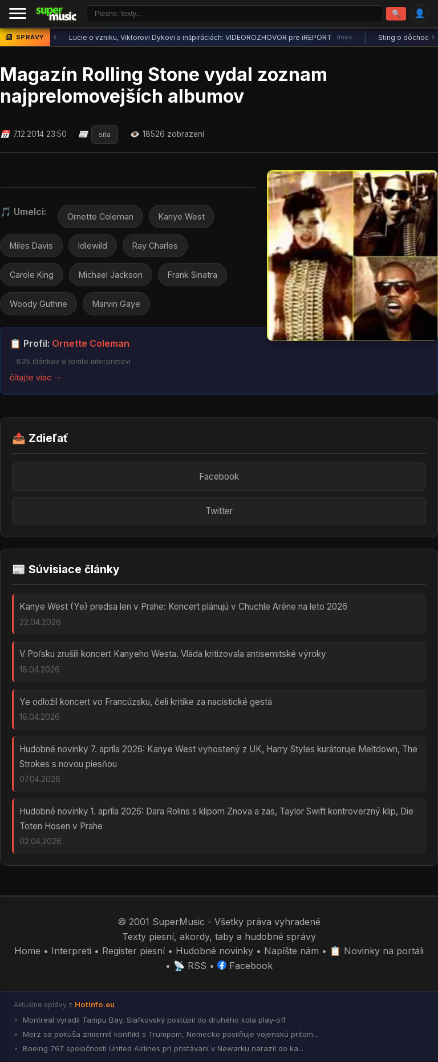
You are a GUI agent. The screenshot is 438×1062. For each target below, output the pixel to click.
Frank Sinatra (192, 274)
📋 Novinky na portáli (377, 950)
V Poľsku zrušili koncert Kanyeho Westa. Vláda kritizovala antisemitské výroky (172, 654)
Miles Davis (31, 245)
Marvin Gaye (116, 304)
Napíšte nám (291, 950)
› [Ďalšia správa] (433, 37)
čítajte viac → (36, 378)
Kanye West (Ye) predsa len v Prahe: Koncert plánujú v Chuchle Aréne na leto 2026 (183, 606)
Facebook (219, 476)
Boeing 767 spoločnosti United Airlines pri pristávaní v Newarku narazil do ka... (162, 1048)
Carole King (32, 274)
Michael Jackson (111, 274)
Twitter (219, 510)
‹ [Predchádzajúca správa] (55, 37)
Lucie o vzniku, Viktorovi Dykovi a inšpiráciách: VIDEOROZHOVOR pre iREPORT (210, 38)
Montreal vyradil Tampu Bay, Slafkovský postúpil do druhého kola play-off (153, 1020)
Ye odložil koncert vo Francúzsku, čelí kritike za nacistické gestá (145, 701)
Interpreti (71, 950)
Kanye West (182, 216)
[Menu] (17, 14)
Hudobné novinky (214, 950)
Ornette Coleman (100, 216)
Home (27, 950)
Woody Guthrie (38, 304)
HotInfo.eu (95, 1005)
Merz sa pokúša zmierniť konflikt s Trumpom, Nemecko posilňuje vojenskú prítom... (169, 1034)
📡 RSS (189, 965)
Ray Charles (155, 245)
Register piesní (133, 950)
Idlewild (92, 245)
